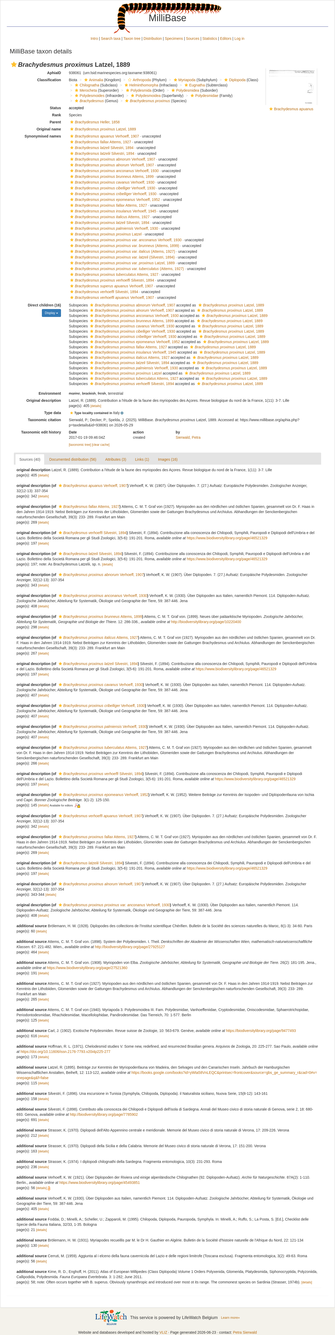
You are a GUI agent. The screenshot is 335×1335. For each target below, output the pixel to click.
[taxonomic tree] (80, 445)
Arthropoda (139, 80)
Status (55, 108)
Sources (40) (29, 459)
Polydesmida (138, 90)
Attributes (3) (115, 459)
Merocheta (85, 90)
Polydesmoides (89, 96)
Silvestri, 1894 (101, 148)
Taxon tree (132, 38)
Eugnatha (194, 85)
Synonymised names (43, 136)
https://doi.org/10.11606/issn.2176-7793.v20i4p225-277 (65, 1052)
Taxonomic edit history (41, 432)
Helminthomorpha (140, 85)
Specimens (174, 38)
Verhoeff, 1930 (114, 171)
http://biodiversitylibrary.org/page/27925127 (130, 947)
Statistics (209, 38)
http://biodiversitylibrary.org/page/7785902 (104, 1114)
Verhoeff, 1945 (112, 211)
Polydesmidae (203, 96)
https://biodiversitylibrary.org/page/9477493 (261, 1031)
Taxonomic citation (44, 420)
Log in (239, 38)
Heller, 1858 (94, 122)
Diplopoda (234, 80)
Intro (94, 38)
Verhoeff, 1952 (114, 199)
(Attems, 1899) (124, 246)
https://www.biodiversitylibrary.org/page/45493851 (99, 1182)
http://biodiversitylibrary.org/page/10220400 (206, 622)
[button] (14, 64)
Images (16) (168, 459)
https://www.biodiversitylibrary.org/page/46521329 (227, 538)
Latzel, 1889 (102, 129)
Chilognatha (86, 85)
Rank (56, 115)
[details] (96, 406)
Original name (49, 129)
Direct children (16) (44, 305)
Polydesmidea (184, 90)
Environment (49, 393)
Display (51, 313)
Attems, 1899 (111, 176)
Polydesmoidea (145, 96)
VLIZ (163, 1332)
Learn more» (230, 1318)
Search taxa (111, 38)
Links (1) (142, 459)
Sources (192, 38)
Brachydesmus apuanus (293, 109)
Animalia (93, 80)
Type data (52, 413)
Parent (55, 122)
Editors (226, 38)
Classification (49, 80)
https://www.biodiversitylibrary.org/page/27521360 (87, 968)
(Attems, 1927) (122, 251)
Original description (43, 400)
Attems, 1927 (100, 142)
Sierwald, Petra (188, 437)
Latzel (105, 234)
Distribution (152, 38)
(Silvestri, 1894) (122, 257)
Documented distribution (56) (72, 459)
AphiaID (54, 73)
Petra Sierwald (245, 1332)
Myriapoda (184, 80)
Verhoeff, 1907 (104, 136)
